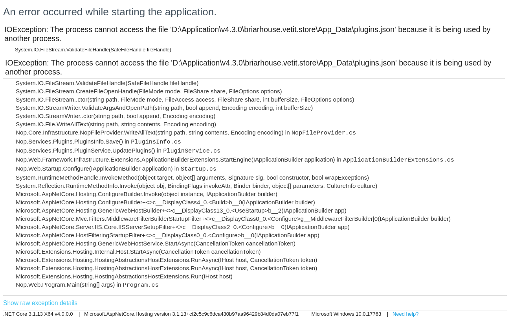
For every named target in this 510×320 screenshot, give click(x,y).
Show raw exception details (40, 303)
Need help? (406, 314)
